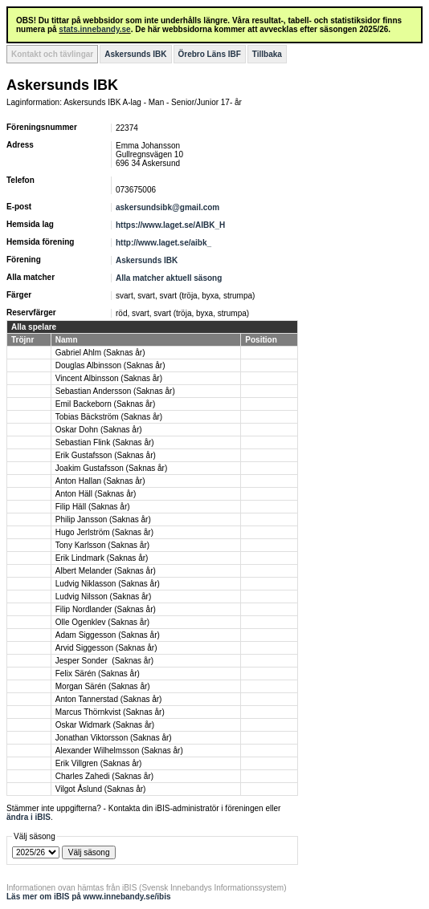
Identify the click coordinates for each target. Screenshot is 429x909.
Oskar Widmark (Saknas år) (104, 724)
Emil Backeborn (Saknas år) (105, 404)
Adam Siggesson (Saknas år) (107, 635)
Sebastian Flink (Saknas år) (104, 442)
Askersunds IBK (135, 54)
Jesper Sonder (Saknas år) (104, 660)
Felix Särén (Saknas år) (97, 673)
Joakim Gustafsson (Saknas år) (111, 468)
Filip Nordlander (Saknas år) (105, 609)
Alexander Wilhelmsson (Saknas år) (119, 750)
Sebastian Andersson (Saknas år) (115, 391)
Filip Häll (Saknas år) (92, 506)
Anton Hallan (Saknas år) (100, 481)
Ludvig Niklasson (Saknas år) (107, 583)
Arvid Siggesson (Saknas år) (106, 647)
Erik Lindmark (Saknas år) (102, 558)
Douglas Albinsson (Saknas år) (110, 365)
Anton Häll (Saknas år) (96, 493)
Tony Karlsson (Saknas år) (102, 545)
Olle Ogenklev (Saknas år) (102, 622)
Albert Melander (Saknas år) (105, 570)
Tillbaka (267, 54)
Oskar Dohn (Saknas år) (98, 429)
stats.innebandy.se (94, 29)
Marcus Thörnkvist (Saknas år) (110, 712)
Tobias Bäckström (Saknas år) (108, 416)
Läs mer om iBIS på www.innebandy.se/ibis (88, 896)
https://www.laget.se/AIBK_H (170, 225)
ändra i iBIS (28, 817)
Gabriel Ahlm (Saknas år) (100, 352)
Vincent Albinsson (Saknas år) (108, 378)
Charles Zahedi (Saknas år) (104, 776)
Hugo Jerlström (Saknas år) (104, 532)
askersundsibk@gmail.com (167, 207)
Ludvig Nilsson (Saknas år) (103, 596)
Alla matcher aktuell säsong (169, 278)
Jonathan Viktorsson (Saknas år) (113, 737)
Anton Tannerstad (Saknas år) (108, 699)
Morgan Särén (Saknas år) (102, 686)
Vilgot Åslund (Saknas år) (100, 789)
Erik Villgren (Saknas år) (98, 763)
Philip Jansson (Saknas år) (103, 519)
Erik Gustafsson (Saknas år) (105, 455)
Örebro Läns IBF (209, 54)
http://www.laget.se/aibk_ (163, 242)
